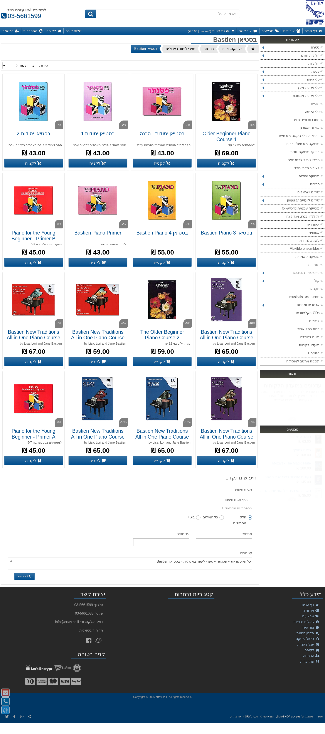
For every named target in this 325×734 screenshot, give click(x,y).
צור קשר (310, 627)
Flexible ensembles (305, 248)
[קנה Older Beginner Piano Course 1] (226, 163)
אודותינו (311, 610)
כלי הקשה (312, 112)
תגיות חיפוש (243, 489)
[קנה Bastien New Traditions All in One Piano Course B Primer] (33, 361)
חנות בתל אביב (308, 329)
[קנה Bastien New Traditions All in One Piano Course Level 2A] (162, 460)
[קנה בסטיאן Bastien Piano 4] (162, 262)
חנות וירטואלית (267, 716)
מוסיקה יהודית (291, 176)
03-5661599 (20, 15)
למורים (314, 321)
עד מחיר (183, 534)
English (314, 353)
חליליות (314, 63)
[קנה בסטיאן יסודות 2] (33, 163)
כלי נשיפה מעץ (291, 87)
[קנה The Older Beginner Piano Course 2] (162, 361)
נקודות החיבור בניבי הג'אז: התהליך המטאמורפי (285, 477)
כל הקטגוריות (232, 49)
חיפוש (24, 576)
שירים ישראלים (308, 192)
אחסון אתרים (237, 716)
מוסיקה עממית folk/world (301, 208)
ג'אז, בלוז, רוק (309, 240)
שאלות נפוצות (306, 622)
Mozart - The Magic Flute (291, 463)
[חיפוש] (90, 14)
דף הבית (311, 605)
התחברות (310, 661)
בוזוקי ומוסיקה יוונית (305, 152)
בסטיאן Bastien (145, 48)
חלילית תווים (291, 55)
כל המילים (213, 517)
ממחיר (247, 534)
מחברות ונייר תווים (306, 120)
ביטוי (194, 517)
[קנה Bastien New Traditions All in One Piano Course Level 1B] (226, 361)
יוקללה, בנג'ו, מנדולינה (303, 216)
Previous (292, 419)
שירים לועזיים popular (291, 200)
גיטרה (291, 47)
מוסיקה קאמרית (307, 256)
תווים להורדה (310, 337)
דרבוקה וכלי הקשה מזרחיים (299, 136)
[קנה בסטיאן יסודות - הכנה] (162, 163)
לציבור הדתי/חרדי (306, 168)
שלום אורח (74, 31)
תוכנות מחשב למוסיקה (303, 361)
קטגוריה (246, 553)
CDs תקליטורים (308, 313)
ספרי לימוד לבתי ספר (304, 160)
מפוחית (314, 232)
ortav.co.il (161, 697)
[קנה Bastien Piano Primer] (98, 262)
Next (292, 380)
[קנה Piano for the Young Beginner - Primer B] (33, 262)
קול (291, 281)
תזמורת (314, 264)
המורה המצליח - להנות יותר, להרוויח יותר (285, 490)
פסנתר (291, 71)
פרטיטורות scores (291, 273)
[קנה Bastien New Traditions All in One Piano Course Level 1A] (226, 460)
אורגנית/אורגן (310, 128)
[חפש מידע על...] (162, 14)
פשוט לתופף (302, 450)
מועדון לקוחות (309, 345)
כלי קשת (291, 79)
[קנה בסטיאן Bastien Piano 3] (226, 262)
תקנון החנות (308, 633)
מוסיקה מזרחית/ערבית (303, 144)
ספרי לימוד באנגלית (180, 49)
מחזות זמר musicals (304, 297)
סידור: (43, 65)
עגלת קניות (308, 644)
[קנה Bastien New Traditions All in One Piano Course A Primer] (98, 361)
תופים (315, 104)
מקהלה (314, 289)
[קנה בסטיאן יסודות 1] (98, 163)
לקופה (312, 650)
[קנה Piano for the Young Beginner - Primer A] (33, 460)
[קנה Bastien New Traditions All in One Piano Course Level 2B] (98, 460)
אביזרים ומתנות (291, 305)
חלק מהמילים (242, 520)
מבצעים (311, 616)
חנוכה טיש (303, 436)
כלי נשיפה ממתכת (291, 95)
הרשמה (311, 656)
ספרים (291, 184)
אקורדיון (313, 224)
